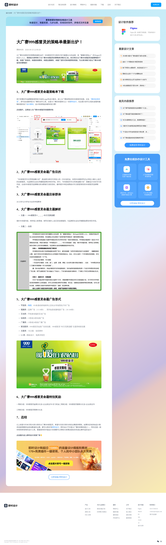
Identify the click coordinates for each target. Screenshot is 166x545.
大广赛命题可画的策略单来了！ (133, 114)
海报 (30, 305)
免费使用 (156, 5)
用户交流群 (153, 514)
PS (139, 514)
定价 (109, 5)
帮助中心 (83, 5)
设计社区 (51, 5)
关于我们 (118, 5)
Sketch (140, 511)
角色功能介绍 (101, 509)
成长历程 (129, 515)
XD (139, 517)
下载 (102, 5)
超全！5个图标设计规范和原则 (133, 62)
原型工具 (87, 512)
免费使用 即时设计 (137, 145)
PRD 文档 (88, 515)
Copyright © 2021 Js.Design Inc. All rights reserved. (16, 542)
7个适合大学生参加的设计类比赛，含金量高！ (136, 132)
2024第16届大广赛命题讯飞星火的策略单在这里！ (136, 56)
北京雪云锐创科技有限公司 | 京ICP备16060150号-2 (16, 540)
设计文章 (9, 13)
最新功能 (93, 5)
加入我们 (129, 512)
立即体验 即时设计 (59, 477)
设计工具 (87, 509)
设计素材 (30, 104)
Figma (133, 28)
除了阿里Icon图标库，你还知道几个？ (135, 68)
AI (138, 523)
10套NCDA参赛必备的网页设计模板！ (135, 126)
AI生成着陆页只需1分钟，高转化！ (134, 85)
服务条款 (115, 515)
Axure (139, 520)
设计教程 (73, 5)
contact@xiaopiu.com (156, 511)
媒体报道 (129, 518)
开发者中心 (116, 518)
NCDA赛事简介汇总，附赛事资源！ (134, 120)
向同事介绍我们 (102, 512)
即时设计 (73, 101)
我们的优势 (62, 5)
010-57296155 (154, 508)
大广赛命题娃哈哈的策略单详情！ (134, 138)
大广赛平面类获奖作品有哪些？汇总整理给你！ (136, 108)
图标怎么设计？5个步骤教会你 (133, 74)
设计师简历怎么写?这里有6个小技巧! (135, 79)
